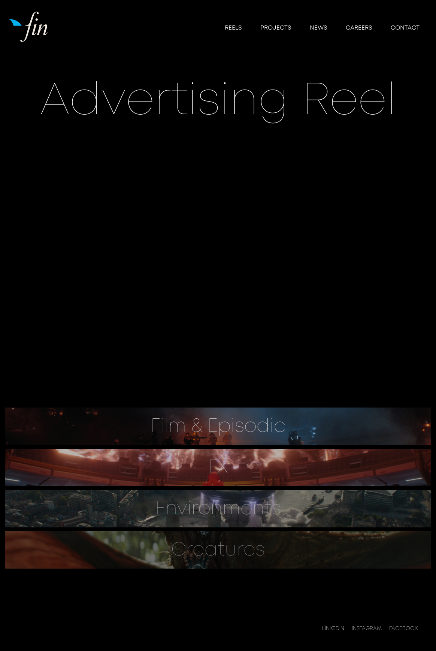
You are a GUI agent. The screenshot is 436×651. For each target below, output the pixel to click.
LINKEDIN (333, 628)
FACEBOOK (403, 628)
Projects (275, 28)
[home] (29, 26)
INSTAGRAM (367, 628)
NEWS (318, 28)
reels (233, 28)
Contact (405, 28)
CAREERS (359, 28)
